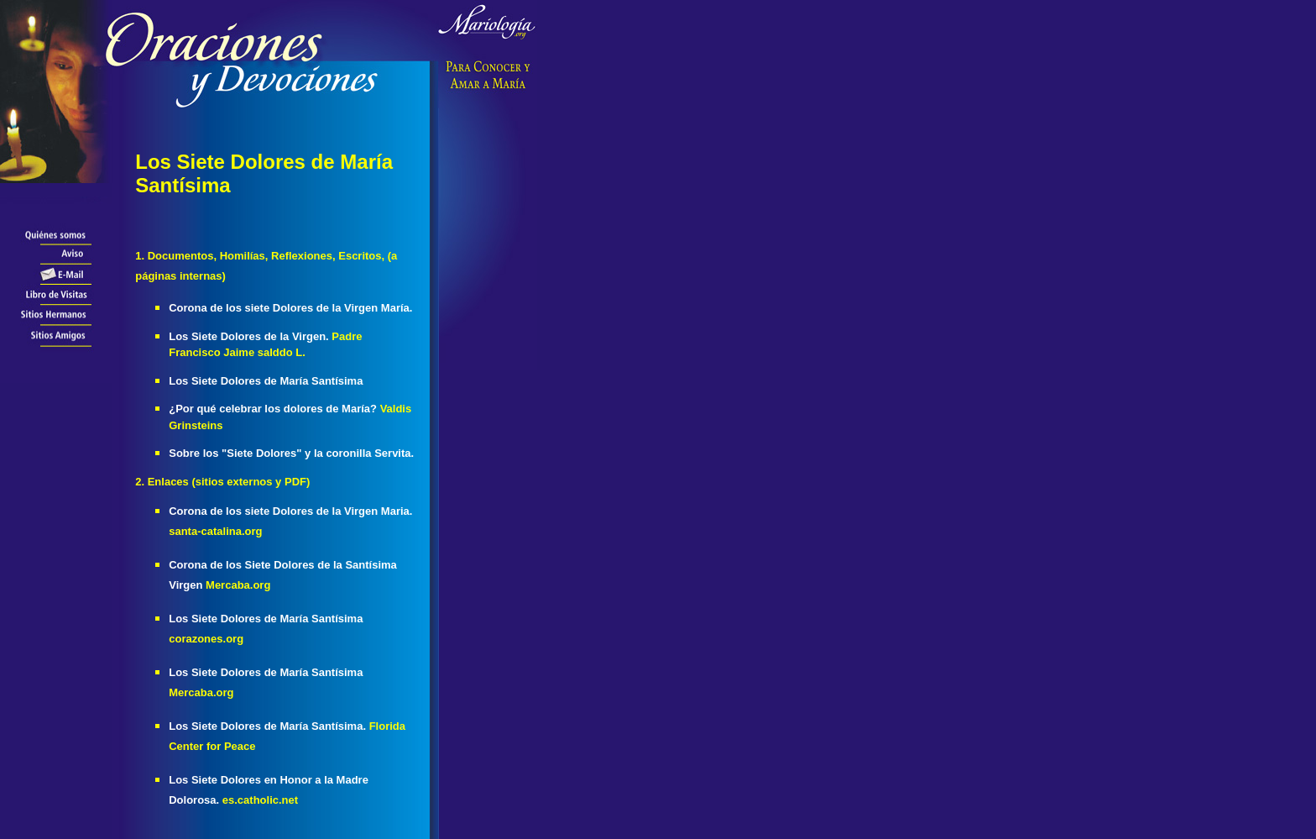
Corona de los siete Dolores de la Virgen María (290, 308)
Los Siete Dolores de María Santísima (266, 381)
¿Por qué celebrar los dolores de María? (273, 408)
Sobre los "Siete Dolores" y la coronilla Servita (291, 453)
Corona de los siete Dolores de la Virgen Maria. (290, 511)
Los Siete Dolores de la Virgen (250, 336)
